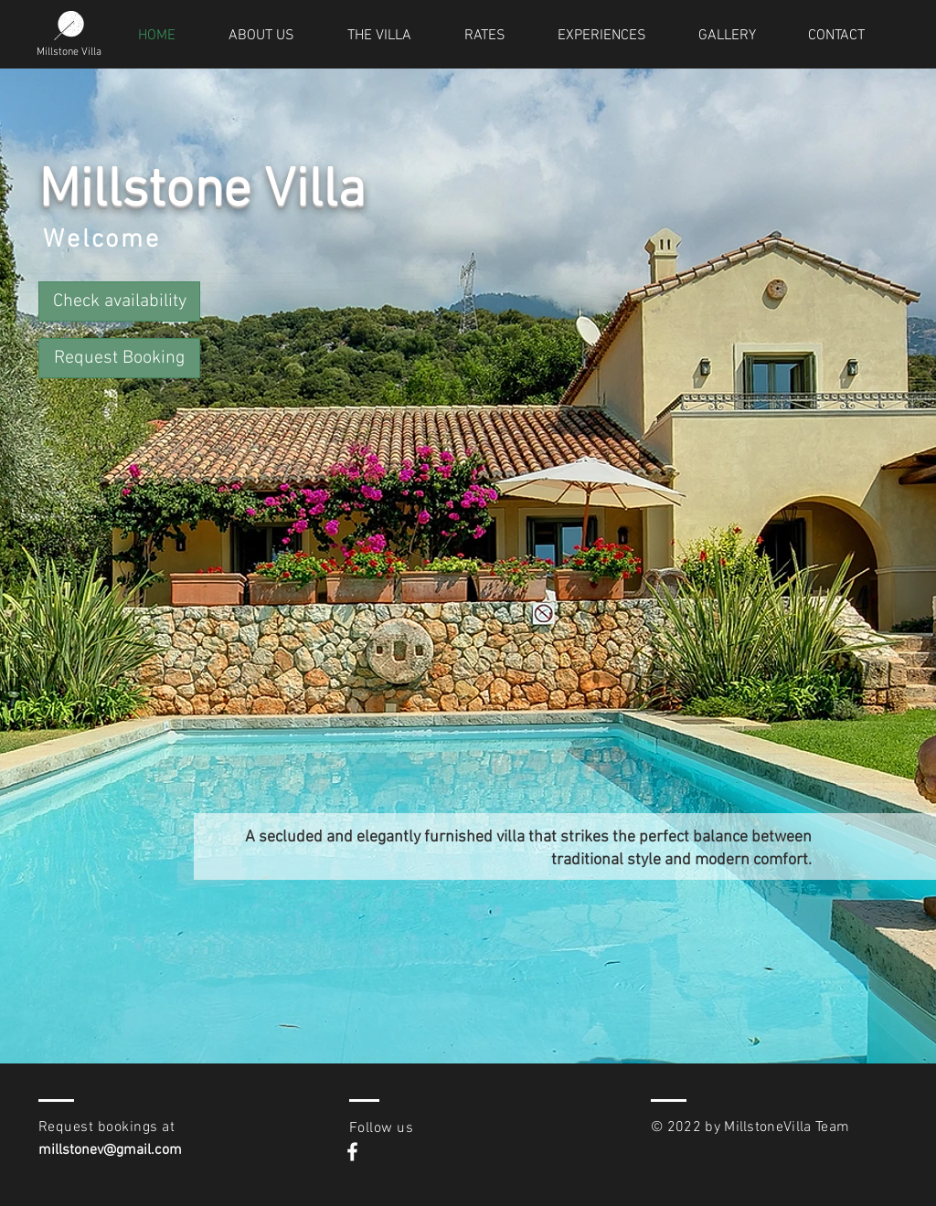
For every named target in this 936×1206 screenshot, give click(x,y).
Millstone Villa (69, 52)
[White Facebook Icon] (352, 1151)
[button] (119, 358)
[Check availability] (119, 301)
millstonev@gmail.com (110, 1150)
